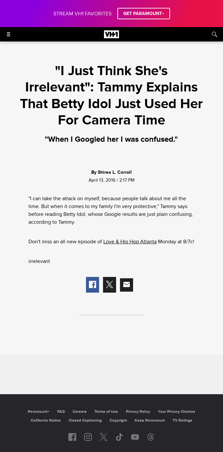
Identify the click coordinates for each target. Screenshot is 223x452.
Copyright (118, 420)
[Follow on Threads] (151, 437)
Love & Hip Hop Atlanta (130, 241)
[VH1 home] (111, 36)
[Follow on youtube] (135, 437)
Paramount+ (38, 411)
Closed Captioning (85, 420)
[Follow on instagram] (88, 437)
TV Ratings (182, 420)
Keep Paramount (150, 420)
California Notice (46, 420)
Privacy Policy (138, 411)
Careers (80, 411)
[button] (92, 285)
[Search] (214, 34)
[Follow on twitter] (103, 437)
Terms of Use (106, 411)
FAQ (61, 411)
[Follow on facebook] (72, 437)
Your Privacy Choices (176, 411)
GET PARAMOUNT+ (143, 13)
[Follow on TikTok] (119, 437)
